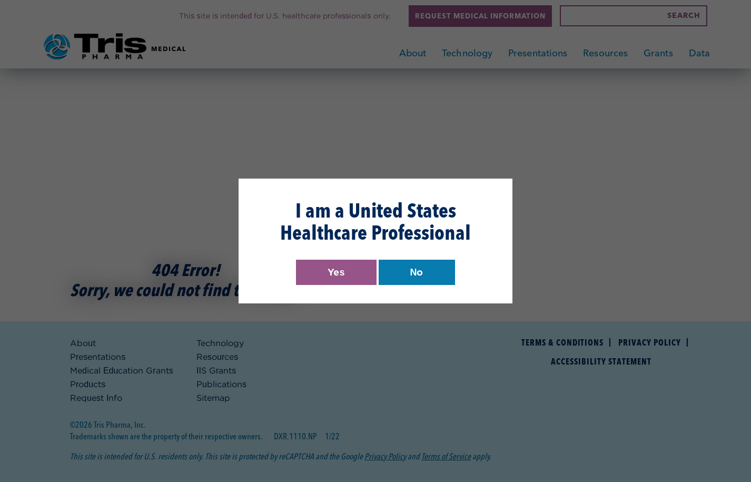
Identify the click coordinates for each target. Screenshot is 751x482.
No (416, 272)
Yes (336, 272)
